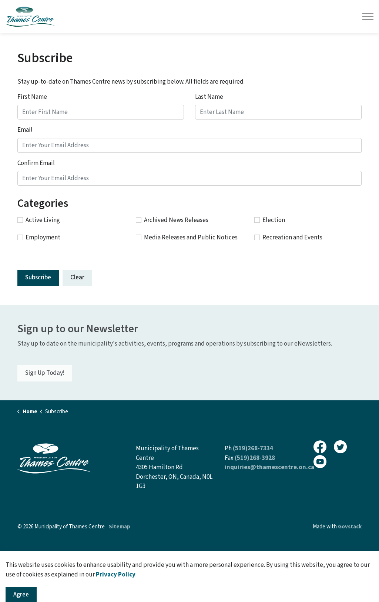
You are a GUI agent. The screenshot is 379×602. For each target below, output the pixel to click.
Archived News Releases (172, 220)
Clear (77, 277)
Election (269, 220)
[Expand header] (368, 16)
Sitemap (119, 527)
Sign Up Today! (45, 373)
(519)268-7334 (253, 448)
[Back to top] (189, 557)
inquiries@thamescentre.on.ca (269, 467)
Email (25, 129)
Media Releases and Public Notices (187, 237)
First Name (32, 97)
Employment (38, 237)
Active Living (38, 220)
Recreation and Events (288, 237)
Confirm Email (36, 163)
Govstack (350, 527)
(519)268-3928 (255, 458)
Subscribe (38, 277)
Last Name (209, 97)
